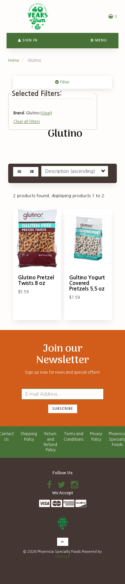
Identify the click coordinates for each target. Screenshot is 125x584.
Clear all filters (26, 122)
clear (46, 113)
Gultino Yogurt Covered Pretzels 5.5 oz (87, 283)
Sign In (27, 40)
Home (13, 60)
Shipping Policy (28, 436)
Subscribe (62, 408)
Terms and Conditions (73, 436)
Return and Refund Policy (50, 442)
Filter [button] (64, 82)
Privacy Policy (96, 436)
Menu (99, 40)
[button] (112, 16)
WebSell (62, 556)
